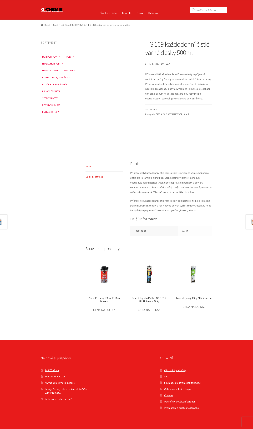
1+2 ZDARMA (52, 370)
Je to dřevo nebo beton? (58, 399)
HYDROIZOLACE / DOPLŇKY (56, 76)
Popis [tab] (89, 166)
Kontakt (127, 13)
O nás (140, 13)
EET (166, 376)
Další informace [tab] (94, 176)
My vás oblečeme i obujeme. (60, 382)
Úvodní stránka (108, 13)
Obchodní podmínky (175, 370)
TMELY (69, 56)
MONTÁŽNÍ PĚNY (51, 56)
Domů (47, 24)
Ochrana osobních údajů (177, 389)
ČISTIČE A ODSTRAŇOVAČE (73, 24)
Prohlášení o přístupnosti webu (181, 407)
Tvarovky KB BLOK (55, 376)
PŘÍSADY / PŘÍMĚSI (51, 91)
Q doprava (153, 13)
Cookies (168, 395)
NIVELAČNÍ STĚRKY (50, 111)
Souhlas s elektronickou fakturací (182, 382)
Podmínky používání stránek (179, 401)
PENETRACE (69, 70)
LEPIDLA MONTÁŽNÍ (52, 62)
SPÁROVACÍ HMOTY (51, 104)
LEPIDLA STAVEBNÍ (50, 70)
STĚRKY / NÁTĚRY (50, 98)
